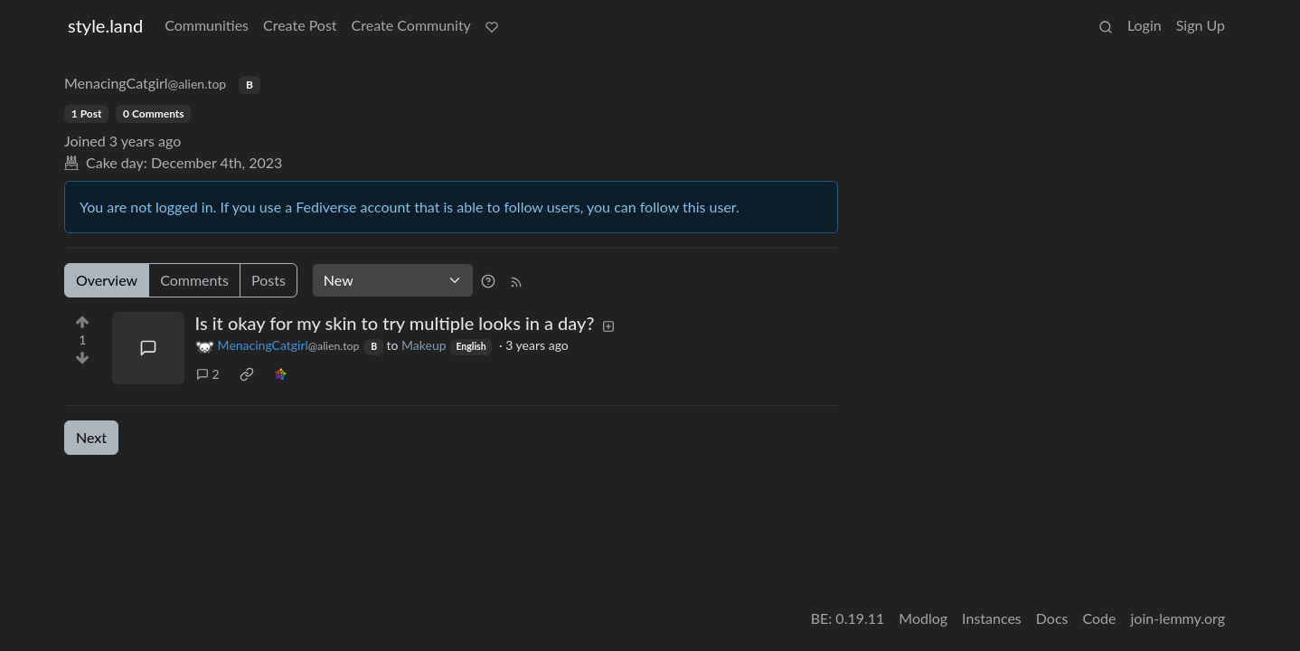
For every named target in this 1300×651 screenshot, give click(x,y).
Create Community (411, 24)
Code (1099, 618)
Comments (194, 279)
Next (91, 437)
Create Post (300, 24)
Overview (106, 279)
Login (1144, 24)
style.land (105, 25)
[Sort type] (393, 280)
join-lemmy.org (1178, 618)
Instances (992, 618)
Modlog (923, 618)
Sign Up (1200, 24)
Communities (207, 24)
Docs (1052, 618)
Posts (268, 279)
